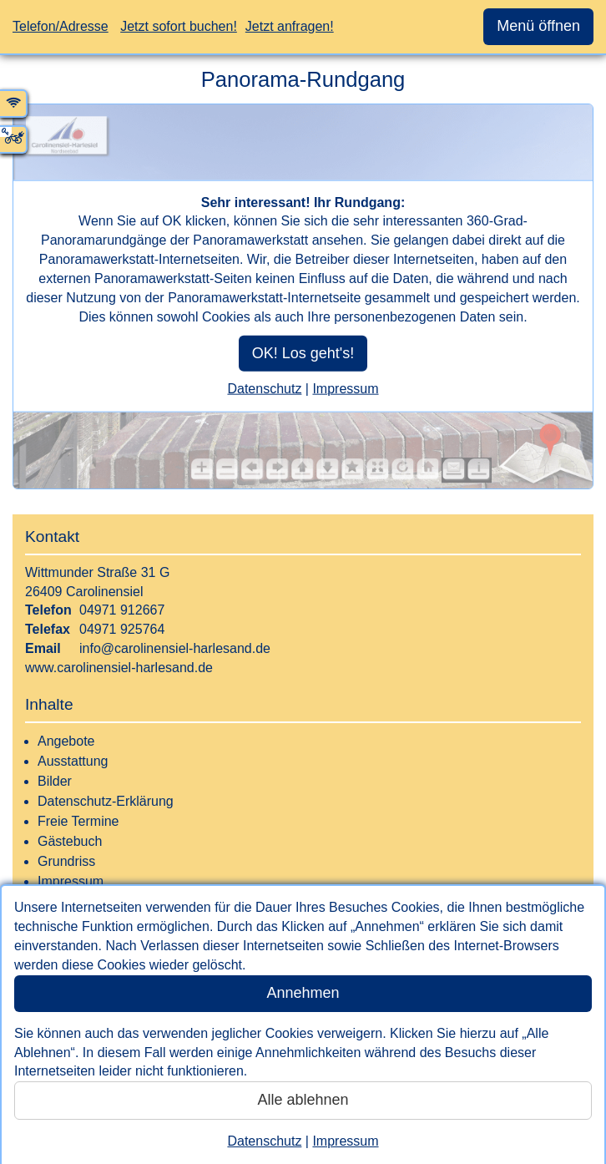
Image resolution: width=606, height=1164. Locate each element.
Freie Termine (78, 821)
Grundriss (66, 861)
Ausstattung (73, 761)
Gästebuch (70, 841)
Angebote (66, 741)
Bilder (55, 781)
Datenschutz (264, 1141)
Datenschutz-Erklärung (106, 801)
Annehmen (302, 992)
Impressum (345, 1141)
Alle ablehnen (302, 1099)
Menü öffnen (538, 26)
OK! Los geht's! (303, 352)
